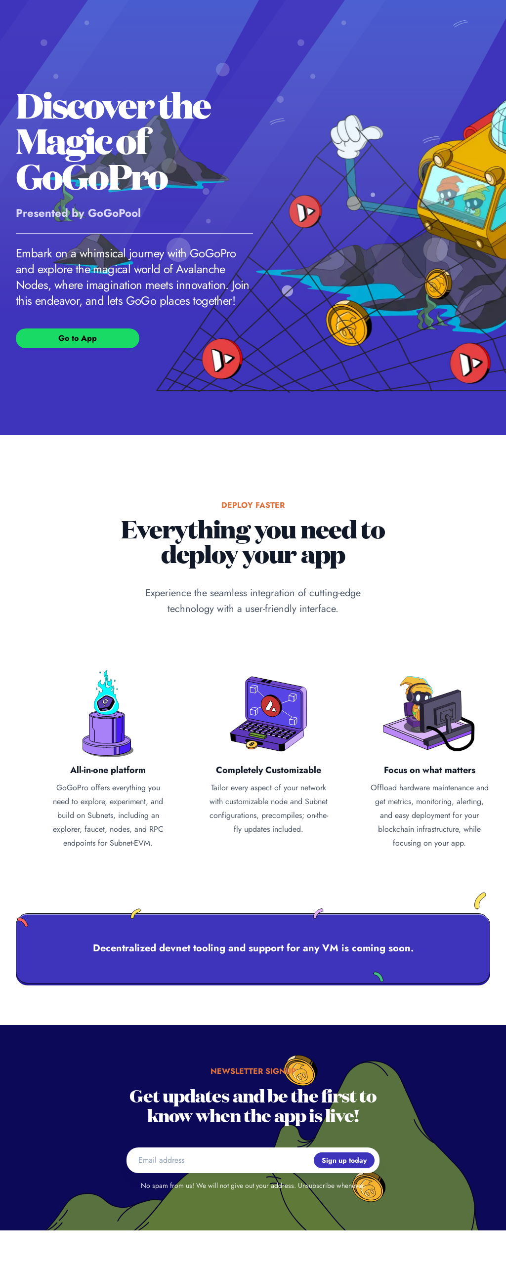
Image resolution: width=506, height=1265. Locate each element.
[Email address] (220, 1160)
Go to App (77, 338)
